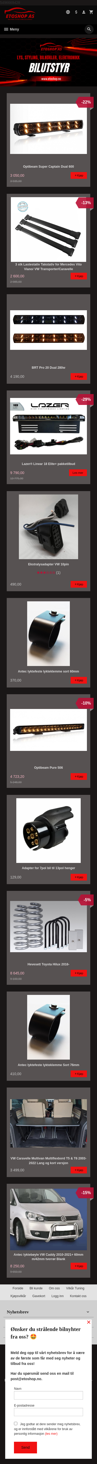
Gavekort (38, 1296)
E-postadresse (48, 1410)
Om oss (54, 1288)
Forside (18, 1288)
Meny (11, 29)
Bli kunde (35, 1288)
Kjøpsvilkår (18, 1296)
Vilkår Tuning (75, 1288)
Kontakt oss (78, 1296)
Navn (48, 1393)
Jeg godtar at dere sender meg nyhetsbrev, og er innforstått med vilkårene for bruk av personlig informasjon (47, 1429)
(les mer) (51, 1434)
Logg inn (57, 1296)
